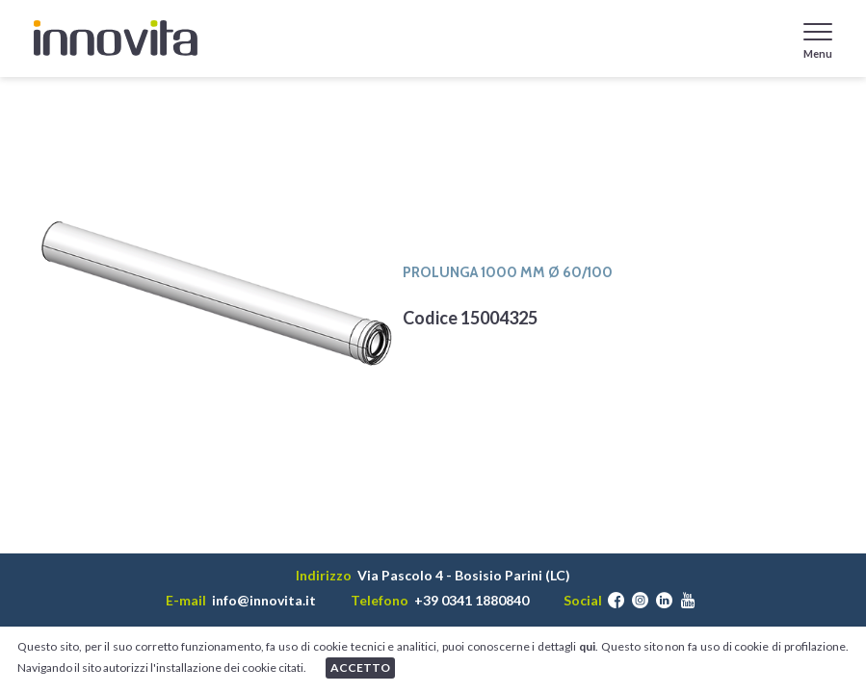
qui (587, 646)
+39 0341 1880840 (471, 600)
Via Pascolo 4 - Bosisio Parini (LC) (463, 575)
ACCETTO (360, 667)
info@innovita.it (264, 600)
